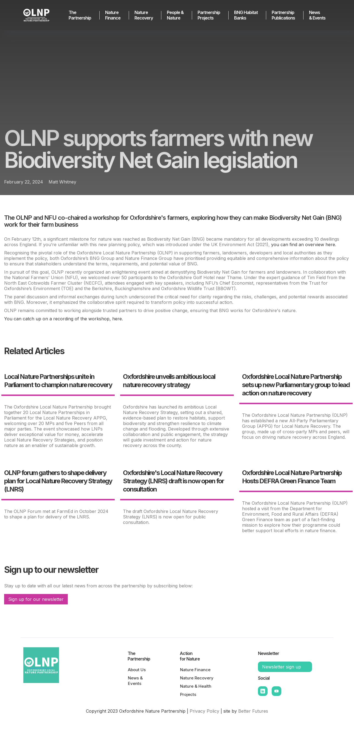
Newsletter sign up (281, 667)
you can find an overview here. (303, 244)
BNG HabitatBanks (246, 15)
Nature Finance (112, 15)
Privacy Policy (204, 711)
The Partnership (80, 15)
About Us (137, 669)
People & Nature (175, 15)
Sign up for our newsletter (36, 599)
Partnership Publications (283, 15)
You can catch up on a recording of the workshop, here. (63, 318)
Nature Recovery (143, 15)
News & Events (317, 15)
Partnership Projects (209, 15)
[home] (39, 15)
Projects (188, 694)
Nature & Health (195, 686)
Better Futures (253, 711)
